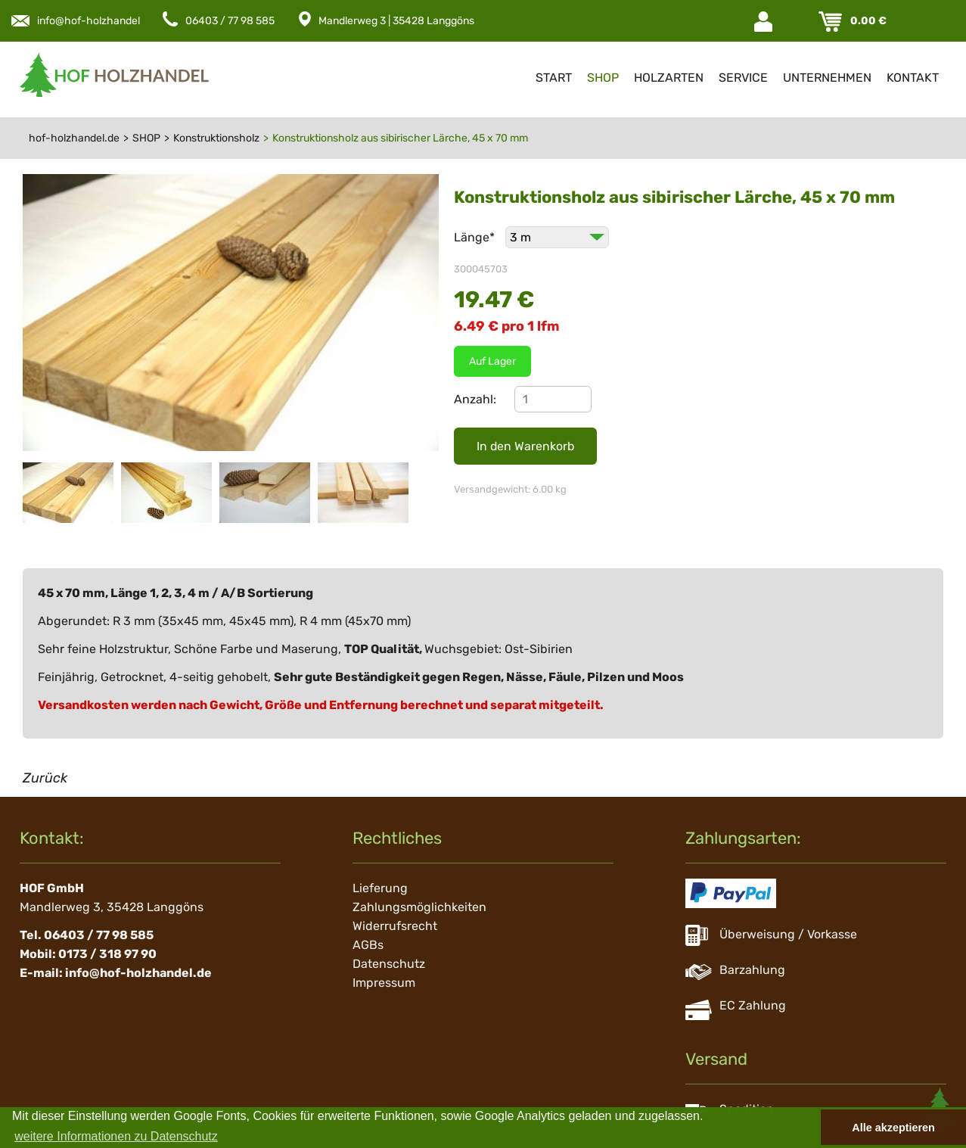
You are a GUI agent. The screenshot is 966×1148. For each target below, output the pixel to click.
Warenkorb (831, 21)
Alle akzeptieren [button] (893, 1128)
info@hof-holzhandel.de (96, 20)
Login (764, 21)
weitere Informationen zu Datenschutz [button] (116, 1136)
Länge (476, 237)
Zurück (45, 778)
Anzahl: (475, 399)
